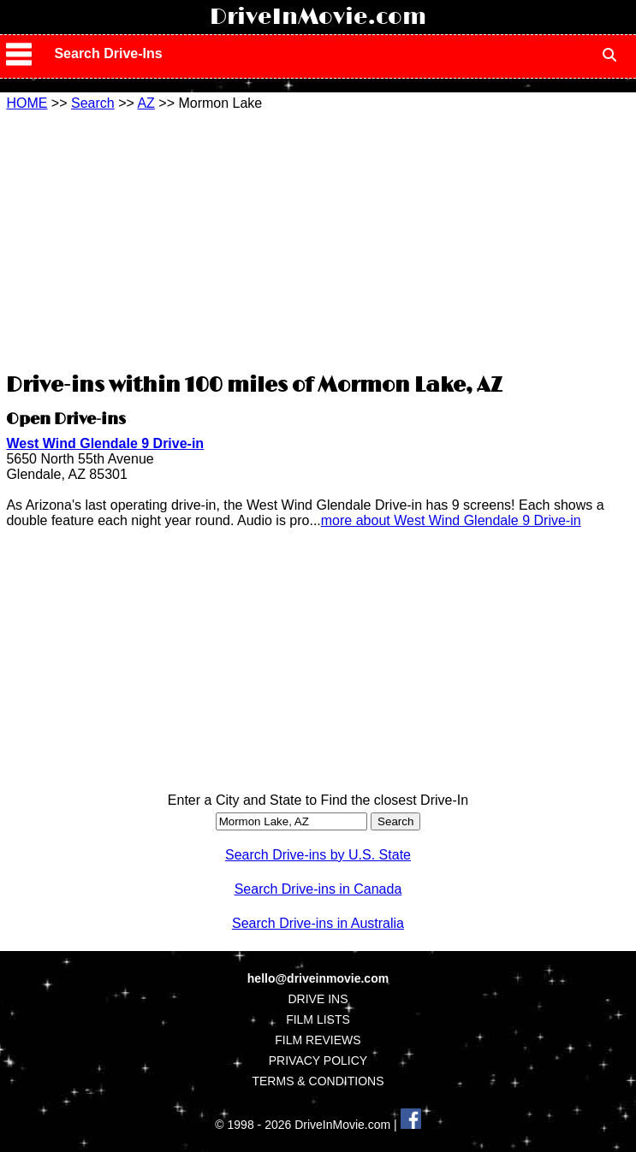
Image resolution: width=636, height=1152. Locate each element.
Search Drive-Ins (108, 53)
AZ (145, 103)
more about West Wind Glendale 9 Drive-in (451, 520)
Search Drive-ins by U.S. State (318, 855)
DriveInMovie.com (318, 17)
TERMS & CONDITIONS (317, 1081)
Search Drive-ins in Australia (318, 923)
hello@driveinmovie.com (318, 978)
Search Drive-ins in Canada (318, 889)
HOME (26, 103)
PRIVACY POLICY (318, 1060)
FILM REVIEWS (317, 1040)
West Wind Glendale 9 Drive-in (105, 443)
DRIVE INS (318, 999)
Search (93, 103)
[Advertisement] (317, 239)
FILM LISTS (318, 1019)
